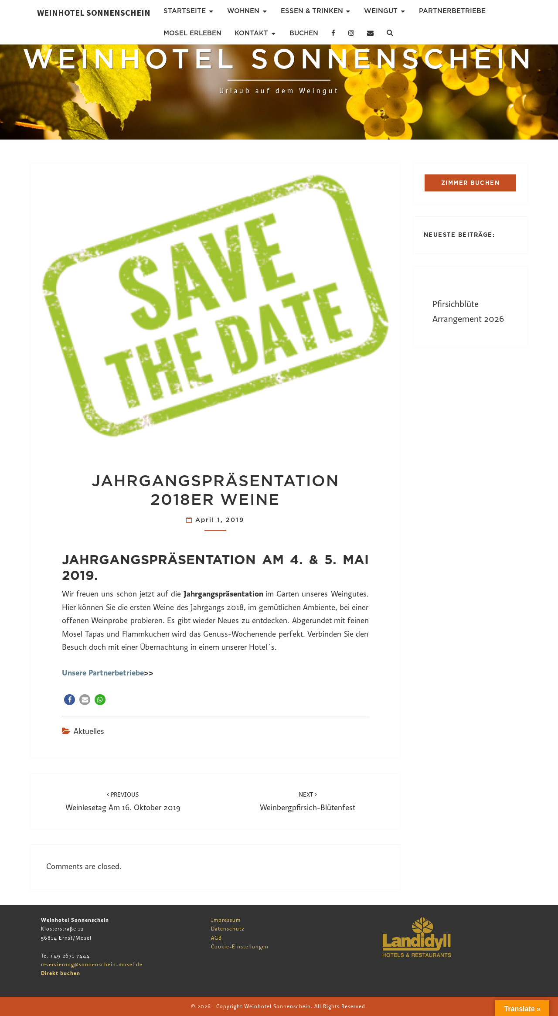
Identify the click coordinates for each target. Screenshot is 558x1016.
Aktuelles (89, 731)
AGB (216, 938)
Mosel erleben (192, 33)
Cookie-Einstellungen (240, 947)
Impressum (226, 920)
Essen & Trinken (312, 11)
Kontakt (251, 33)
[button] (69, 699)
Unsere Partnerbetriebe (103, 673)
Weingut (381, 11)
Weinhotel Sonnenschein (93, 12)
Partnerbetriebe (452, 11)
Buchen (303, 33)
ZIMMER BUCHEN (470, 183)
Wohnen (243, 11)
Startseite (184, 11)
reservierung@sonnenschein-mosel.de (92, 964)
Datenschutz (228, 929)
